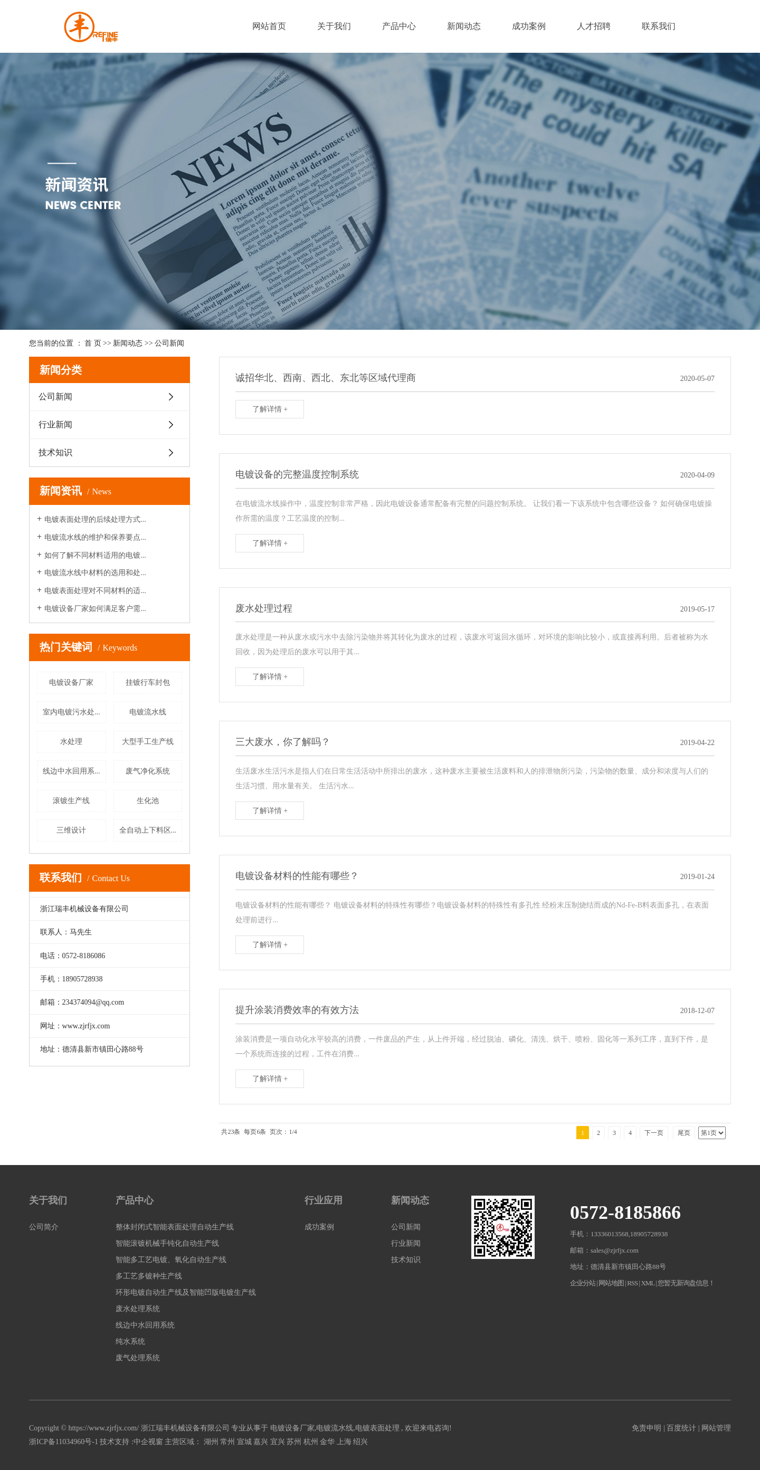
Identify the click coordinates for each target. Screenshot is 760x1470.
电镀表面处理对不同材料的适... (95, 591)
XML (647, 1283)
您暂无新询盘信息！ (686, 1283)
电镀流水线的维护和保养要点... (95, 537)
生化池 (148, 801)
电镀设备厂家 (71, 682)
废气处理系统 (138, 1358)
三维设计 (71, 830)
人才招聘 (594, 26)
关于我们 (334, 26)
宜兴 (277, 1442)
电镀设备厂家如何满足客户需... (95, 609)
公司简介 (44, 1227)
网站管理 (716, 1428)
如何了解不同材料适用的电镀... (95, 555)
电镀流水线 (147, 712)
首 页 (92, 343)
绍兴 (360, 1442)
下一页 (653, 1133)
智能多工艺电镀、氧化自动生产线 (171, 1260)
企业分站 (582, 1283)
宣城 (244, 1442)
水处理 (71, 742)
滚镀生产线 (71, 801)
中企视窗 (148, 1442)
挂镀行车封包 (148, 682)
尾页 (684, 1133)
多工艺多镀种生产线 (149, 1276)
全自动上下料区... (148, 830)
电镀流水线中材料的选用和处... (95, 573)
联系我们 (659, 26)
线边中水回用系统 (145, 1325)
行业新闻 (55, 424)
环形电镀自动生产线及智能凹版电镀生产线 (186, 1292)
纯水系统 (130, 1341)
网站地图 (611, 1283)
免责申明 (646, 1428)
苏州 (294, 1442)
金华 (327, 1442)
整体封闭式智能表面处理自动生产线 (175, 1227)
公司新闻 (169, 343)
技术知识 (55, 452)
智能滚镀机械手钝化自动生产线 (167, 1243)
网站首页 (269, 26)
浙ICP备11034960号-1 (63, 1442)
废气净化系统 (148, 771)
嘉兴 (260, 1442)
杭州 (310, 1442)
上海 (344, 1442)
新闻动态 (464, 26)
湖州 (211, 1442)
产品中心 (399, 26)
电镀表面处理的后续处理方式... (95, 519)
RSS (632, 1283)
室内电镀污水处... (71, 712)
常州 (227, 1442)
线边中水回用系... (71, 771)
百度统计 (681, 1428)
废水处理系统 (138, 1309)
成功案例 (529, 26)
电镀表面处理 (377, 1428)
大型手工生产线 (148, 742)
